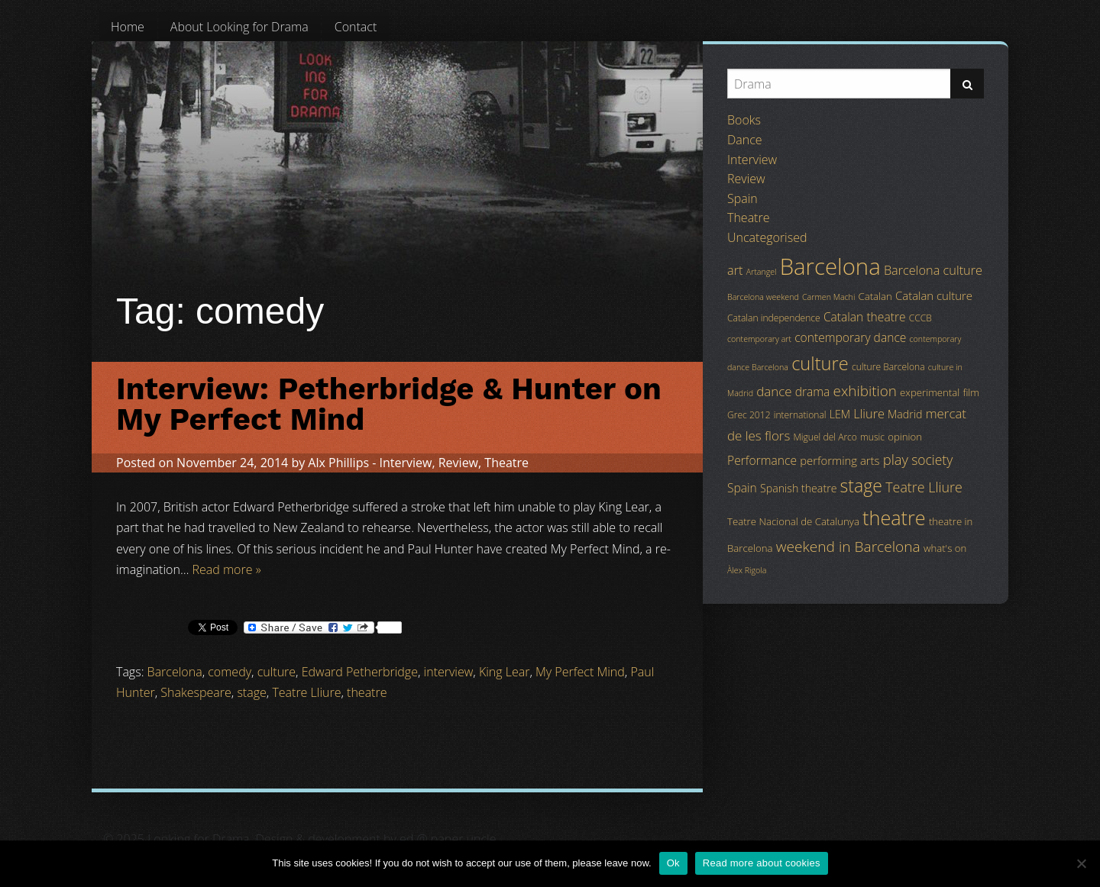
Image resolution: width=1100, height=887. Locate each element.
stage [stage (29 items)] (861, 485)
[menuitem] (127, 26)
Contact (356, 26)
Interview (406, 462)
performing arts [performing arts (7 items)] (839, 460)
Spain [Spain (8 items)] (742, 487)
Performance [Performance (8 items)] (762, 460)
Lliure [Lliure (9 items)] (869, 413)
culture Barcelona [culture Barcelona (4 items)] (888, 366)
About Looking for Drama (239, 26)
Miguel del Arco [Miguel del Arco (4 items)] (825, 437)
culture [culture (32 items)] (820, 363)
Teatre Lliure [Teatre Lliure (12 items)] (923, 487)
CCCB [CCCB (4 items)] (920, 317)
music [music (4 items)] (872, 437)
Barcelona (174, 671)
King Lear (504, 671)
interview (449, 671)
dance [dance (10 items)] (773, 391)
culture (276, 671)
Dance (744, 139)
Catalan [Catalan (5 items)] (874, 296)
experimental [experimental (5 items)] (929, 392)
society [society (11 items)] (932, 459)
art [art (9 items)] (734, 270)
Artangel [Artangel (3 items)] (761, 271)
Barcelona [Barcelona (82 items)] (830, 266)
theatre (367, 692)
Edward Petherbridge (360, 671)
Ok (673, 863)
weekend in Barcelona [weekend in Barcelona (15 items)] (848, 546)
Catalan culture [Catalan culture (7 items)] (933, 295)
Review (458, 462)
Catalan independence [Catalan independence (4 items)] (773, 317)
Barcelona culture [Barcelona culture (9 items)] (933, 270)
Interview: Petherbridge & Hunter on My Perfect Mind (389, 404)
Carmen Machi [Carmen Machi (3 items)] (828, 297)
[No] (1081, 863)
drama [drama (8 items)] (812, 391)
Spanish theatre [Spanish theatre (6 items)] (798, 488)
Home (127, 26)
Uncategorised (767, 237)
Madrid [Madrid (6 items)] (905, 414)
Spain (742, 198)
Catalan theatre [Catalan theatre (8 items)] (864, 316)
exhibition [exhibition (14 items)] (865, 391)
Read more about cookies (761, 863)
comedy (229, 671)
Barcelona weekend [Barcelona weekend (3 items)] (763, 297)
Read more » (226, 569)
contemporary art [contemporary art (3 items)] (759, 339)
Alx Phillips (338, 462)
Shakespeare (195, 692)
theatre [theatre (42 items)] (894, 518)
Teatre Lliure (306, 692)
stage (251, 692)
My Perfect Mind (580, 671)
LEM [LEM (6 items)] (840, 414)
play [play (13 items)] (895, 459)
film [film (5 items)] (970, 392)
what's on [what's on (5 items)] (945, 548)
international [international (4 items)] (800, 414)
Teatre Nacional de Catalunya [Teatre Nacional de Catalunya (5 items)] (793, 521)
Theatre (506, 462)
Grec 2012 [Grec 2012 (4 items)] (749, 414)
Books (744, 119)
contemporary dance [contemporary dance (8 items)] (850, 337)
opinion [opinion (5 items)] (905, 437)
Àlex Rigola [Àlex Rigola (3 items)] (746, 570)
